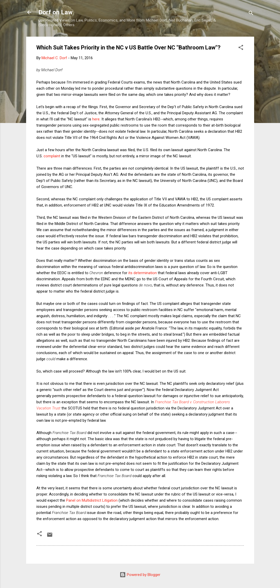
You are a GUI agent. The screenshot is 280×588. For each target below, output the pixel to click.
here (96, 119)
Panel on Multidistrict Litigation (92, 500)
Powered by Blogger (140, 574)
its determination (142, 273)
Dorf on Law (55, 12)
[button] (241, 48)
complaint (52, 156)
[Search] (251, 14)
